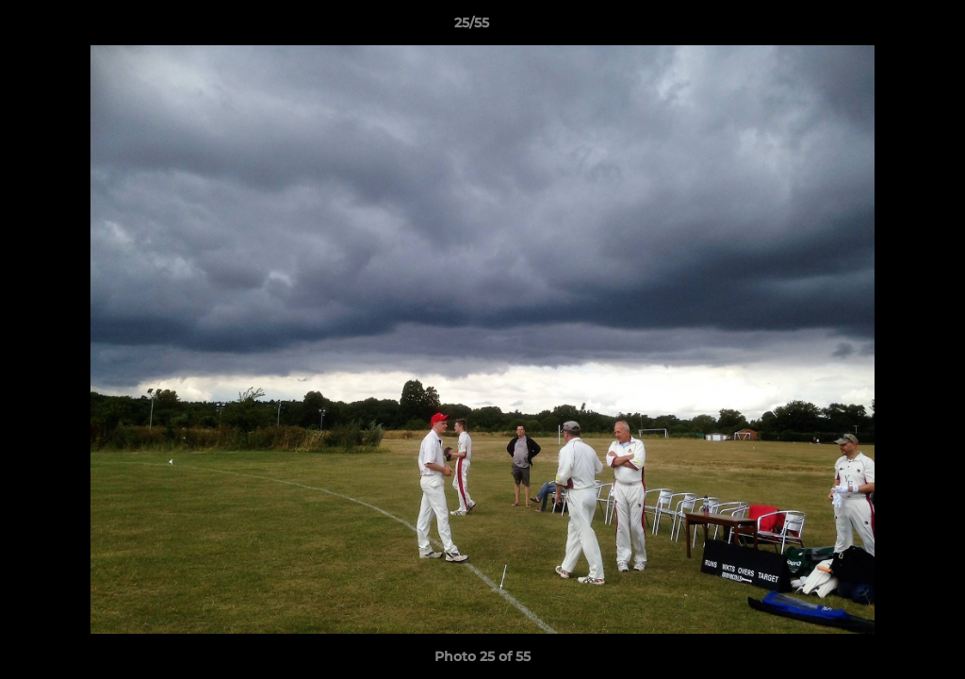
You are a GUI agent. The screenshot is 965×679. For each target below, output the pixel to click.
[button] (886, 27)
